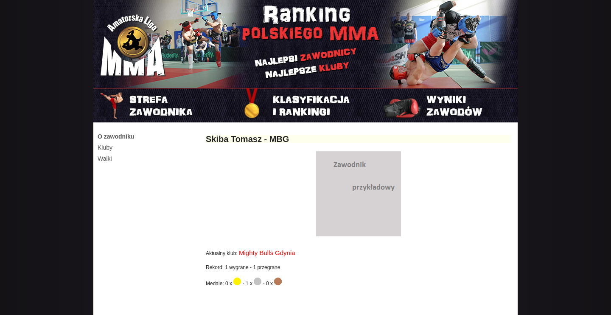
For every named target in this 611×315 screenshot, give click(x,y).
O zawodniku (116, 136)
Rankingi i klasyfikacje (305, 105)
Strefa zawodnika (164, 105)
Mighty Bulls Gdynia (267, 252)
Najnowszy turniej (447, 105)
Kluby (105, 147)
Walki (105, 158)
